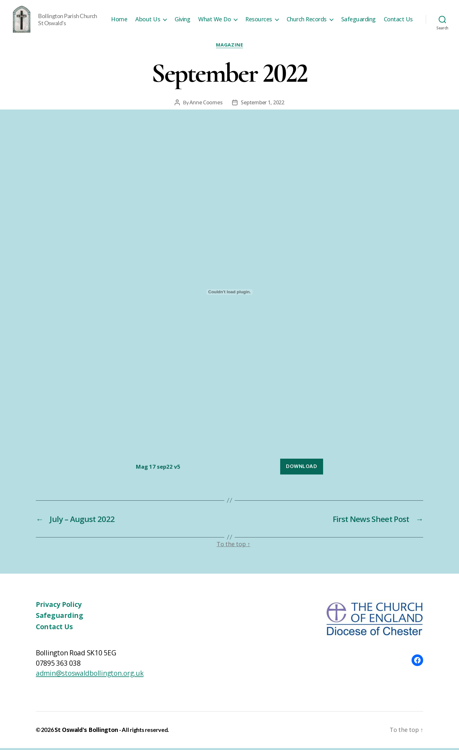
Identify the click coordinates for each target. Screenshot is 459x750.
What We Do (251, 15)
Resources (295, 15)
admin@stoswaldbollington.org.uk (90, 675)
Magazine (229, 47)
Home (156, 15)
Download (301, 468)
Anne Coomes (205, 104)
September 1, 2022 (262, 104)
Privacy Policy (59, 606)
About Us (184, 15)
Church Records (344, 15)
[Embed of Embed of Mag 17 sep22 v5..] (229, 294)
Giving (219, 15)
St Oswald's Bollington (86, 731)
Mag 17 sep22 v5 (158, 468)
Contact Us (398, 25)
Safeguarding (395, 15)
